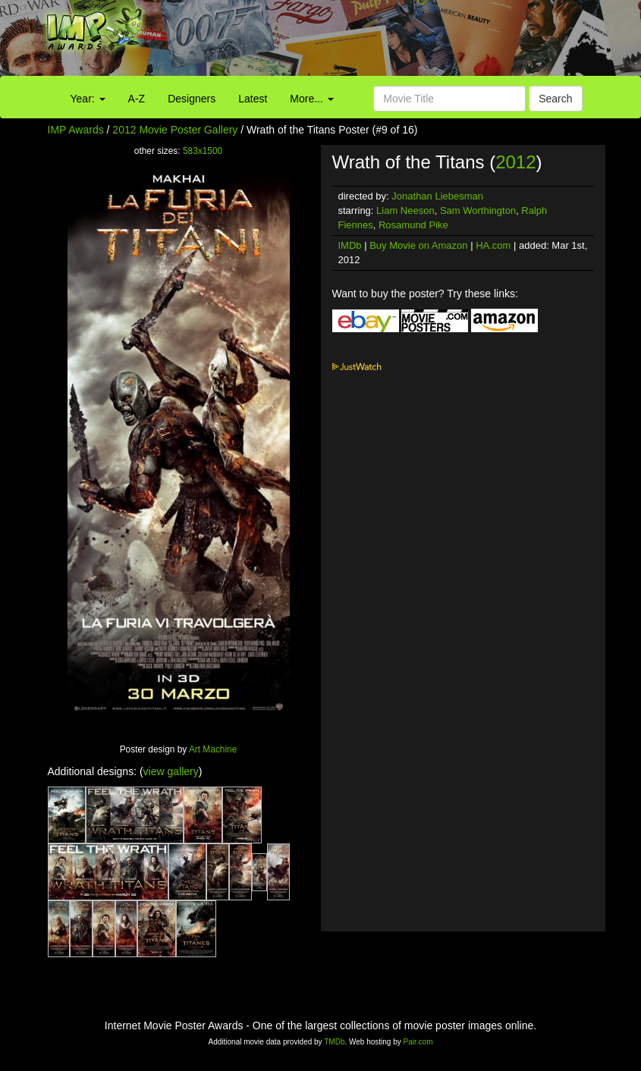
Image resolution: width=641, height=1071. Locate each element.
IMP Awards (76, 130)
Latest (252, 99)
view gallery (171, 771)
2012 (515, 162)
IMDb (350, 245)
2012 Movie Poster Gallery (174, 130)
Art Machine (213, 749)
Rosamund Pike (413, 225)
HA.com (493, 245)
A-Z (137, 99)
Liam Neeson (405, 210)
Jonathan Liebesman (437, 196)
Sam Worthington (478, 210)
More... (311, 99)
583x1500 (202, 151)
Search (555, 99)
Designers (191, 99)
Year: (88, 99)
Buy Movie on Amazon (418, 245)
